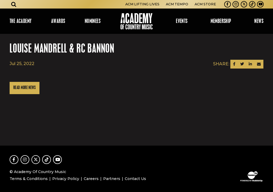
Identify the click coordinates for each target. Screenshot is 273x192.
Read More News (24, 88)
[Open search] (14, 4)
